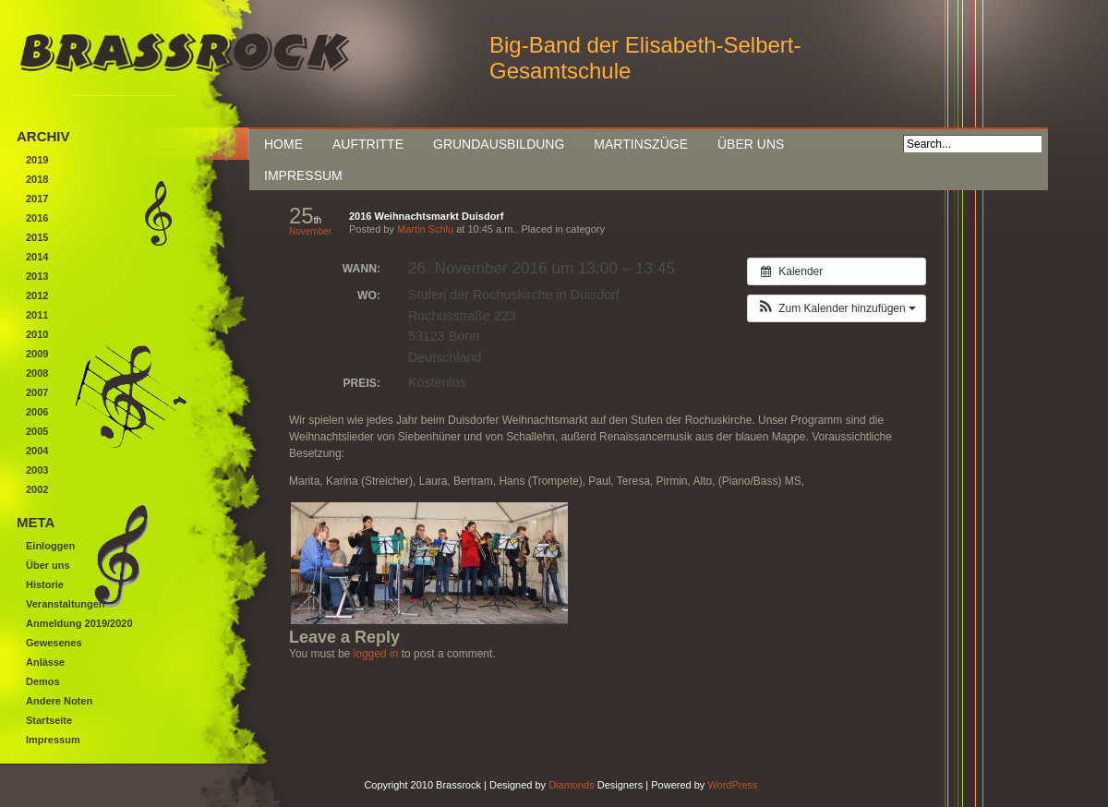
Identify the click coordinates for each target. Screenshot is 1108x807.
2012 (37, 295)
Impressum (303, 175)
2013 (37, 276)
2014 (37, 256)
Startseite (49, 720)
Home (283, 144)
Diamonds (571, 784)
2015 (37, 237)
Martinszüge (641, 144)
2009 (37, 353)
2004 (37, 450)
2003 (37, 470)
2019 (37, 159)
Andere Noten (59, 700)
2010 (37, 334)
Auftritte (367, 144)
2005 (37, 431)
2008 (37, 373)
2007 (37, 392)
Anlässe (45, 662)
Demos (43, 681)
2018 (37, 179)
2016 (37, 217)
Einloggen (50, 545)
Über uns (750, 144)
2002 (37, 489)
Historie (45, 584)
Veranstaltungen (65, 603)
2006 (37, 411)
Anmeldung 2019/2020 (79, 623)
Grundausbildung (498, 144)
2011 (37, 314)
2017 (37, 198)
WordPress (732, 784)
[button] (836, 308)
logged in (376, 653)
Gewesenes (54, 642)
